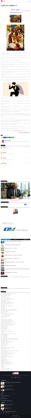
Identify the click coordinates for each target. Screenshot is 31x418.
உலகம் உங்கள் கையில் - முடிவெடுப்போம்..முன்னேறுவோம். (15, 321)
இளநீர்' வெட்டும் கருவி (15, 312)
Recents (15, 239)
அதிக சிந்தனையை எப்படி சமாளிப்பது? (15, 301)
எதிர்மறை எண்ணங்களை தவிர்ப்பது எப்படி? (15, 322)
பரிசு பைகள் (15, 367)
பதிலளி (4, 155)
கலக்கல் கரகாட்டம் (15, 330)
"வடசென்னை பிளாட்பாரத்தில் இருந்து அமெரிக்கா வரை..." (15, 299)
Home (12, 416)
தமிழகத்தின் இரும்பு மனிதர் (15, 360)
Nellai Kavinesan (8, 140)
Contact (19, 416)
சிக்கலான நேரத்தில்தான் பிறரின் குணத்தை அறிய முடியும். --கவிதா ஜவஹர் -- (15, 350)
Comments (25, 239)
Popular (5, 239)
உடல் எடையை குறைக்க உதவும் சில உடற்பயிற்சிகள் (15, 313)
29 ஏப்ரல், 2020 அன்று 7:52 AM (27, 147)
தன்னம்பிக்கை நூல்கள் (15, 358)
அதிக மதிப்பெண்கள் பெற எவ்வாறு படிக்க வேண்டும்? (15, 302)
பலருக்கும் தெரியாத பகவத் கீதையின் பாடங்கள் (15, 368)
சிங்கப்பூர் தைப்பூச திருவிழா (15, 351)
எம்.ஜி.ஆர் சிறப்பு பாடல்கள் (15, 326)
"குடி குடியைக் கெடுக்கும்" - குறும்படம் (15, 295)
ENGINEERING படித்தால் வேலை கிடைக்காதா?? (10, 265)
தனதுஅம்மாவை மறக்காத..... (15, 355)
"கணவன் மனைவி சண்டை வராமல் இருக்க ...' (15, 294)
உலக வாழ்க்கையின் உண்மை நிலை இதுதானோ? (15, 320)
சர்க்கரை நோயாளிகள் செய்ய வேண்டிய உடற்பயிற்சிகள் (15, 347)
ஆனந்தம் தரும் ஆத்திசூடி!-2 (6, 3)
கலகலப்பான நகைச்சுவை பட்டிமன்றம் (15, 329)
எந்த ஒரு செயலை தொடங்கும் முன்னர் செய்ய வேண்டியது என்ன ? (15, 323)
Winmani (17, 415)
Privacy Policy (15, 416)
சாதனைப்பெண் (15, 349)
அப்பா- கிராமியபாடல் (15, 304)
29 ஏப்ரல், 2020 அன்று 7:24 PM (27, 163)
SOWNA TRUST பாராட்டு (4, 398)
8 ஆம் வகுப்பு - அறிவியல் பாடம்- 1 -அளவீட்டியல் (11, 248)
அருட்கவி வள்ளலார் (15, 308)
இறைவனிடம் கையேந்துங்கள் (15, 311)
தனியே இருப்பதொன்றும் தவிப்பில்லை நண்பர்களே (15, 356)
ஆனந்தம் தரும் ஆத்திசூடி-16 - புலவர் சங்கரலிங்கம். (11, 272)
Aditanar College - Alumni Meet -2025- (10, 411)
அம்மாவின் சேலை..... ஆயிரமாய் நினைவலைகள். (15, 305)
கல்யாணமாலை (15, 332)
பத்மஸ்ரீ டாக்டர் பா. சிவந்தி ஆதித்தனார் (15, 364)
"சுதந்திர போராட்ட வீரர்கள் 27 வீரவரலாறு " (15, 298)
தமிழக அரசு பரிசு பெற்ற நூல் (15, 359)
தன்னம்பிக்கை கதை (15, 357)
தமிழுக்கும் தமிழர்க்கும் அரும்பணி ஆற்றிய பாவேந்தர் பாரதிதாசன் (12, 244)
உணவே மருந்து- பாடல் (15, 317)
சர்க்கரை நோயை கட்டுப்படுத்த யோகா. (15, 348)
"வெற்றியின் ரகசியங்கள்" (15, 300)
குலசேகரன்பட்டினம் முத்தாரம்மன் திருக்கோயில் (15, 341)
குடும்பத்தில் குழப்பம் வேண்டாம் (15, 340)
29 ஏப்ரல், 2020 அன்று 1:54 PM (27, 152)
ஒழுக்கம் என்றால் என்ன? (15, 328)
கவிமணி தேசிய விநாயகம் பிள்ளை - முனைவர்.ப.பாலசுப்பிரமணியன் (13, 241)
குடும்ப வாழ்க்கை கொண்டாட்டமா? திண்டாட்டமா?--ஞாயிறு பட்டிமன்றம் (15, 339)
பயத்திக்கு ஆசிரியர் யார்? (15, 366)
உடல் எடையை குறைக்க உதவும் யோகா (15, 314)
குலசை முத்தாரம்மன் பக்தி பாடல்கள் (9, 389)
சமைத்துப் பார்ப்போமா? (15, 345)
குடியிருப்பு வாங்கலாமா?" (15, 337)
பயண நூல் (15, 365)
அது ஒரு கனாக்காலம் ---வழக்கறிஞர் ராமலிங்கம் (15, 303)
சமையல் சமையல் (15, 346)
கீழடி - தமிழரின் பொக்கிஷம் (15, 336)
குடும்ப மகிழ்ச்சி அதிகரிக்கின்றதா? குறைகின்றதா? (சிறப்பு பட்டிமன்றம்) (15, 338)
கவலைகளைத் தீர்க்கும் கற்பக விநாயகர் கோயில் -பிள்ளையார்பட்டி (15, 333)
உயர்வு (15, 318)
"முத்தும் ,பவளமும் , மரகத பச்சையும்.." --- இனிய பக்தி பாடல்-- (12, 258)
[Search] (12, 204)
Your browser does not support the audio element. (8, 223)
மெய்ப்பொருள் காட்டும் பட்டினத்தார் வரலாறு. (10, 251)
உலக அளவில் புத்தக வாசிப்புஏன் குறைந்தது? (15, 319)
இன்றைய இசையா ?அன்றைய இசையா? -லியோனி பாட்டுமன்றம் (15, 310)
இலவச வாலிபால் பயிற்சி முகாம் (9, 385)
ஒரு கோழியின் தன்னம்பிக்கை (15, 327)
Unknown (4, 147)
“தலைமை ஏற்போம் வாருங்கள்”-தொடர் (15, 369)
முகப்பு (2, 3)
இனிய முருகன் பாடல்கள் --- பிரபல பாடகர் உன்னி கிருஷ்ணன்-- (15, 309)
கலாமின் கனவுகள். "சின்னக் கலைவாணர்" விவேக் (15, 331)
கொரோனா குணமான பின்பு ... (15, 342)
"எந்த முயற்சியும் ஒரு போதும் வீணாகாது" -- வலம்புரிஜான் (15, 293)
